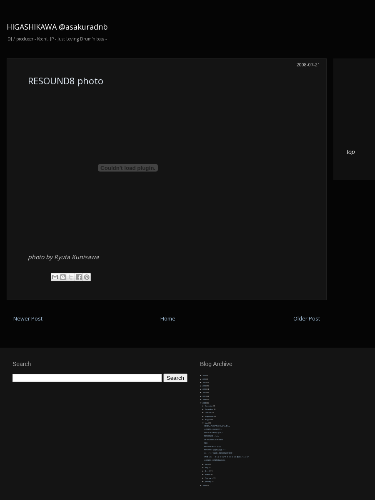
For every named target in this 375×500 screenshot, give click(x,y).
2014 (204, 382)
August (208, 420)
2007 (204, 486)
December (209, 406)
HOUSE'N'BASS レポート (213, 433)
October (208, 413)
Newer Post (27, 318)
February (209, 478)
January (208, 481)
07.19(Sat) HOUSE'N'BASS (213, 440)
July (206, 423)
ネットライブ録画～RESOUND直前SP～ (219, 453)
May (207, 468)
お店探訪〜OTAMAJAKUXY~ (215, 460)
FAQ (206, 443)
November (209, 409)
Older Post (306, 318)
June (207, 464)
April (207, 471)
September (209, 416)
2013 (204, 386)
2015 (204, 379)
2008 (204, 403)
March (208, 474)
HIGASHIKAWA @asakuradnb (57, 27)
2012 (204, 389)
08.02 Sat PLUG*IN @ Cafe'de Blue (217, 426)
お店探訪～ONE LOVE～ (213, 429)
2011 (204, 392)
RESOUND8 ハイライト (213, 446)
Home (167, 318)
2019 (204, 375)
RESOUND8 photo (65, 80)
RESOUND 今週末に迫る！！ (215, 450)
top (351, 152)
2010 (204, 396)
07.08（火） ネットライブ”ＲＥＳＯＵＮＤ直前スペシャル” (226, 457)
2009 (204, 400)
